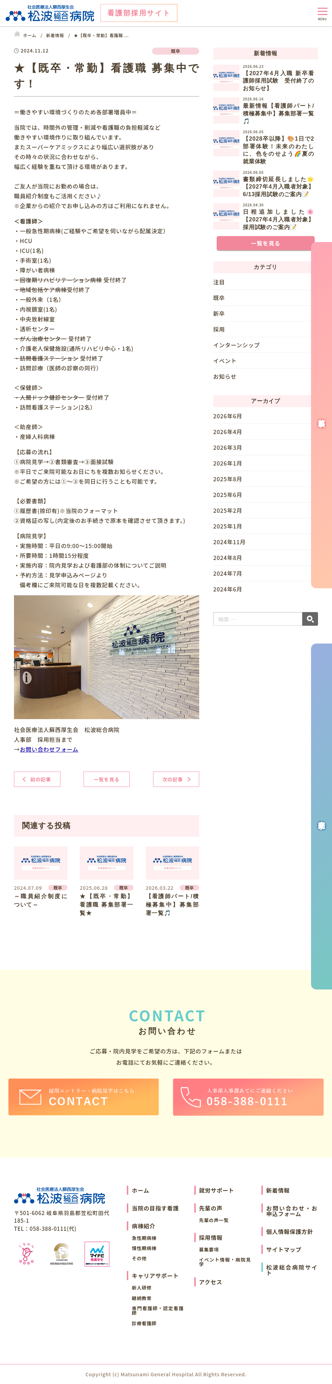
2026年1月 (227, 463)
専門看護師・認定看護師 (157, 1310)
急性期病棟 (144, 1238)
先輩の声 (211, 1208)
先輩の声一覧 (214, 1220)
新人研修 (142, 1287)
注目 (219, 282)
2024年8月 (227, 557)
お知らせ (225, 376)
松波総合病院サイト (292, 1270)
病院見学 (321, 816)
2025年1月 (227, 526)
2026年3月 (227, 447)
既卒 (219, 297)
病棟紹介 (143, 1226)
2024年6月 (227, 589)
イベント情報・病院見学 (225, 1262)
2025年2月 (227, 510)
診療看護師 (144, 1323)
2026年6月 (227, 416)
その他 (139, 1258)
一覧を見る (107, 779)
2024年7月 (227, 573)
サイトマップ (284, 1249)
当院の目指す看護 (155, 1208)
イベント (225, 360)
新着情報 (278, 1190)
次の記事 (172, 779)
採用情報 (211, 1237)
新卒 (219, 313)
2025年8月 (227, 479)
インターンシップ (236, 345)
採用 (219, 329)
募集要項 (209, 1249)
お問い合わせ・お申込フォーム (292, 1211)
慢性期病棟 (144, 1248)
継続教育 (142, 1298)
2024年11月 (229, 542)
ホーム (140, 1190)
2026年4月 (227, 431)
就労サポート (216, 1190)
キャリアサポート (155, 1275)
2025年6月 (227, 494)
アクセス (210, 1282)
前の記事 (40, 779)
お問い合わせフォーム (49, 749)
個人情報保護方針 (289, 1231)
